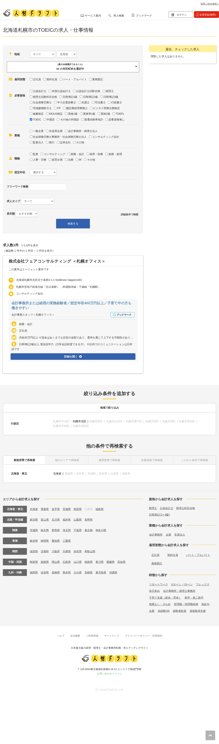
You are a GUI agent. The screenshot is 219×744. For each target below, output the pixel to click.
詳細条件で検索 (129, 214)
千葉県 (78, 530)
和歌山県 (90, 551)
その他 (80, 142)
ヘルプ (60, 635)
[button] (73, 66)
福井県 (67, 519)
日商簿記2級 (90, 96)
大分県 (78, 572)
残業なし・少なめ (160, 604)
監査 (35, 154)
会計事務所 (156, 534)
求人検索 (118, 15)
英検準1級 (89, 113)
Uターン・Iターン (182, 584)
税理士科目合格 (185, 508)
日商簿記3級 (110, 96)
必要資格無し (117, 119)
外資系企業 (56, 131)
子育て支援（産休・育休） (165, 597)
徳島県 (89, 561)
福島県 (99, 509)
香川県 (99, 561)
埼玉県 (67, 530)
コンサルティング (54, 154)
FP (59, 108)
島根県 (45, 561)
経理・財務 (96, 154)
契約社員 (51, 79)
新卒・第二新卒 (194, 597)
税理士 (110, 91)
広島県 (67, 561)
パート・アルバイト (75, 79)
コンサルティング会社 (105, 136)
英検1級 (73, 113)
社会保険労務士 (42, 102)
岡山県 (56, 561)
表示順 (11, 213)
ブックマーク (144, 15)
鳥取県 (34, 561)
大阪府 (56, 551)
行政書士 (116, 102)
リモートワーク (158, 584)
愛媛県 (110, 561)
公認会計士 (39, 91)
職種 (17, 158)
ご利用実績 (92, 635)
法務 (70, 159)
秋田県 (78, 509)
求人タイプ (13, 201)
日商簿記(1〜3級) (159, 514)
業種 (17, 135)
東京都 (89, 530)
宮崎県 (89, 572)
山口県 (78, 561)
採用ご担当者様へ (210, 3)
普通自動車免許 (93, 119)
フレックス (202, 584)
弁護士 (85, 102)
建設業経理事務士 (77, 108)
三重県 (67, 540)
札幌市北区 (79, 421)
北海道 (57, 473)
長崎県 (56, 572)
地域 (17, 54)
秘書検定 (38, 113)
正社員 (37, 79)
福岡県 (34, 572)
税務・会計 (77, 154)
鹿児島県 (100, 572)
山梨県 (78, 519)
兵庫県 (67, 551)
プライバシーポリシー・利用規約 (143, 635)
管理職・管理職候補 (186, 604)
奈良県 (78, 551)
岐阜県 (34, 540)
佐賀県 (45, 572)
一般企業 (38, 131)
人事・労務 (39, 159)
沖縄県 (113, 572)
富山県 (45, 519)
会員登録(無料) (207, 14)
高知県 (121, 561)
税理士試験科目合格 (45, 96)
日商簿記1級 (70, 96)
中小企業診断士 (66, 102)
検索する (73, 223)
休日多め (154, 590)
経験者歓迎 (179, 610)
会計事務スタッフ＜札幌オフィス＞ (33, 314)
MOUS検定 (56, 113)
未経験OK (164, 610)
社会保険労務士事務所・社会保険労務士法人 (60, 136)
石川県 (56, 519)
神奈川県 (100, 530)
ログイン (182, 14)
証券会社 (65, 142)
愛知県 (56, 540)
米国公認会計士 (61, 91)
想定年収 (19, 172)
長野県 (89, 519)
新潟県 (34, 519)
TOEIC (37, 119)
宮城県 (67, 509)
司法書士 (100, 102)
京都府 (45, 551)
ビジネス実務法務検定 (106, 108)
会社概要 (75, 635)
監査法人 (38, 142)
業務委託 (97, 79)
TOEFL (120, 113)
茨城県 (34, 530)
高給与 (205, 604)
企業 (168, 534)
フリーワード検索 (17, 186)
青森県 (45, 509)
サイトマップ (111, 635)
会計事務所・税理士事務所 (179, 590)
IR (80, 159)
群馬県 (56, 530)
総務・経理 (115, 154)
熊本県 (67, 572)
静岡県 (45, 540)
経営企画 (57, 159)
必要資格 (19, 95)
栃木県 (45, 530)
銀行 (52, 142)
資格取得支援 (198, 610)
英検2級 (105, 113)
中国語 (50, 119)
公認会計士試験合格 (88, 91)
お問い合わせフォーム (109, 673)
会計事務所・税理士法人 (83, 131)
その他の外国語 (69, 119)
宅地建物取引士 (42, 108)
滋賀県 (34, 551)
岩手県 (56, 509)
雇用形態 (19, 79)
